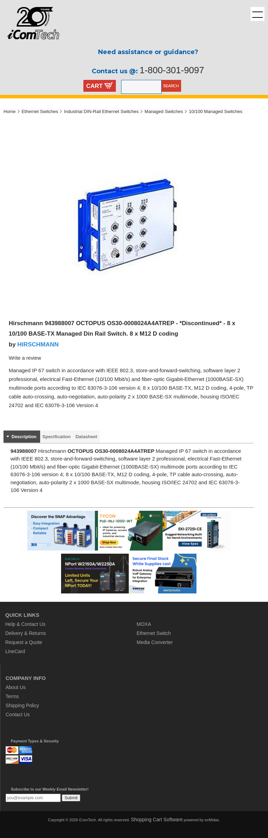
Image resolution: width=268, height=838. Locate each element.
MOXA (144, 624)
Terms (12, 696)
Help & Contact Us (25, 624)
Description (24, 436)
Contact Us (18, 714)
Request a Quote (23, 642)
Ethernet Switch (154, 633)
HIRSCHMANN (38, 344)
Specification (57, 436)
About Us (16, 687)
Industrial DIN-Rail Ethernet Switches (101, 111)
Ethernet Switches (40, 111)
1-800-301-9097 (172, 70)
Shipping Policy (22, 705)
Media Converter (155, 642)
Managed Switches (163, 111)
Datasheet (86, 436)
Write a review (25, 358)
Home (9, 111)
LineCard (15, 651)
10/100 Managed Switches (215, 111)
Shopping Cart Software (157, 819)
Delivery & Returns (25, 633)
